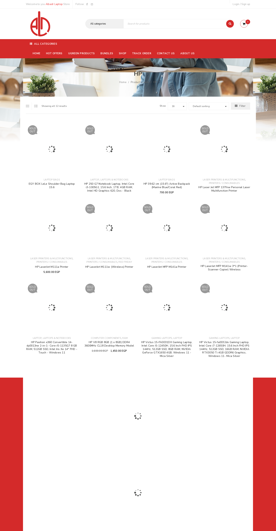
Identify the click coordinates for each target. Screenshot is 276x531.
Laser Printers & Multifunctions (224, 179)
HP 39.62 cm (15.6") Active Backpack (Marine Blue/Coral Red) (167, 185)
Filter (242, 106)
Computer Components (106, 338)
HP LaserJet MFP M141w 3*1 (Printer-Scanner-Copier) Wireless (224, 267)
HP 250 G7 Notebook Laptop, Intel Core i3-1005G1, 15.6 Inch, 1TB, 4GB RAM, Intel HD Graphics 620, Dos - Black (109, 187)
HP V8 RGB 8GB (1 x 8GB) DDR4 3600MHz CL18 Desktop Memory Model (109, 343)
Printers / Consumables (224, 183)
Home (122, 82)
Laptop (94, 179)
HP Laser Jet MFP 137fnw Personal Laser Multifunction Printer (224, 189)
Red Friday (125, 261)
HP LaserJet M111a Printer (51, 267)
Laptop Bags (52, 179)
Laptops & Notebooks (114, 179)
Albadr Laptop (54, 4)
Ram (125, 338)
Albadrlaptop (113, 462)
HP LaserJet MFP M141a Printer (166, 267)
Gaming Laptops (161, 338)
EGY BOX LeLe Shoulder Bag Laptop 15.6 (52, 185)
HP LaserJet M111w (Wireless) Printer (109, 267)
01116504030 (49, 437)
